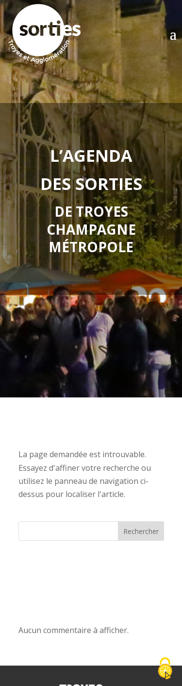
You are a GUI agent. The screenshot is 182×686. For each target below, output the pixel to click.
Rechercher (141, 531)
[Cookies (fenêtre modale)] (165, 669)
